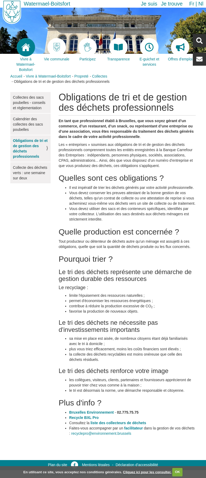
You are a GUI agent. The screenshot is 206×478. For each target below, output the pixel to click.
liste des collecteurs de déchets (118, 423)
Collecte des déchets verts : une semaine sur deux (30, 172)
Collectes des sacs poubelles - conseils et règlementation (29, 102)
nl (200, 4)
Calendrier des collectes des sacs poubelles (28, 124)
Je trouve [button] (172, 4)
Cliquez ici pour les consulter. (147, 472)
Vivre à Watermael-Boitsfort (48, 76)
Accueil (16, 76)
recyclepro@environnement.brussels (101, 433)
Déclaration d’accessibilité (137, 465)
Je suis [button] (149, 4)
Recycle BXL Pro (84, 417)
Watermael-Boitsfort (47, 4)
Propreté (81, 76)
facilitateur (133, 428)
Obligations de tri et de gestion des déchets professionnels (30, 148)
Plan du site (57, 465)
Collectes (99, 76)
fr (191, 4)
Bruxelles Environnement (91, 412)
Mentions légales (96, 465)
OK (177, 472)
